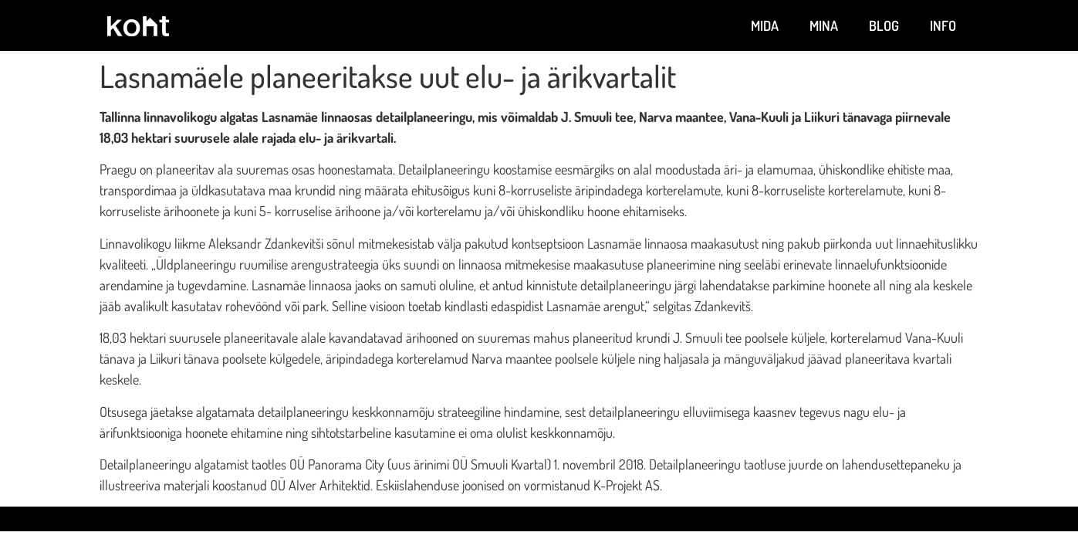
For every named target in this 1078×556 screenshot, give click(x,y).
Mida (765, 25)
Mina (823, 25)
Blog (884, 25)
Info (943, 25)
